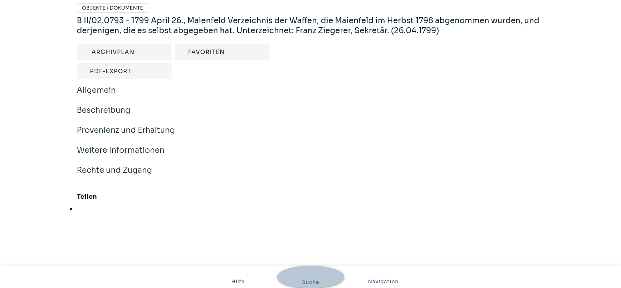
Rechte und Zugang (114, 176)
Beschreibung (103, 116)
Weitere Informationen (120, 156)
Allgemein (96, 96)
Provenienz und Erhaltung (126, 136)
